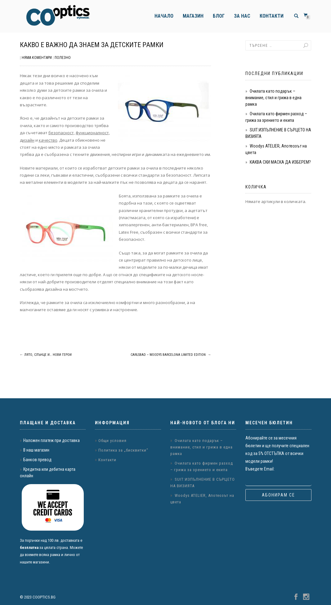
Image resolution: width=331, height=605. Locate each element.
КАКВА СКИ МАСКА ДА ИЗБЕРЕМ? (280, 162)
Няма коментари (37, 57)
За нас (242, 16)
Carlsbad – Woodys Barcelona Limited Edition (171, 355)
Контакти (272, 16)
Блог (219, 16)
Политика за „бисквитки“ (123, 450)
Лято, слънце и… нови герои (46, 355)
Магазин (193, 16)
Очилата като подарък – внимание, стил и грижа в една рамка (273, 98)
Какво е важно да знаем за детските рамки (91, 45)
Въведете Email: (260, 468)
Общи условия (112, 440)
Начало (163, 16)
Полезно (63, 57)
